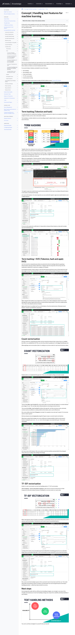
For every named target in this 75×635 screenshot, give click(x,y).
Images (7, 74)
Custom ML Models (56, 80)
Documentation (48, 3)
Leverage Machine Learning (9, 30)
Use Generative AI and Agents (8, 28)
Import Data (6, 18)
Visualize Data (7, 22)
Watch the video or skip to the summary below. (45, 20)
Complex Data (8, 46)
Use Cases (6, 120)
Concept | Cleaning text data (12, 65)
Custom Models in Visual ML (10, 42)
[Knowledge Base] (12, 4)
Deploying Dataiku (7, 125)
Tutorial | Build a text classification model (11, 72)
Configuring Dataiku (8, 127)
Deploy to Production (8, 96)
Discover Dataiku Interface (9, 13)
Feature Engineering (9, 34)
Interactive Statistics (9, 32)
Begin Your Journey (8, 11)
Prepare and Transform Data (9, 20)
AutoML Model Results (9, 38)
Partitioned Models (9, 83)
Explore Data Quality (8, 91)
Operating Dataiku (7, 129)
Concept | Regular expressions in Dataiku (11, 53)
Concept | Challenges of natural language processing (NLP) (12, 61)
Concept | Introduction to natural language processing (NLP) (12, 57)
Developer (68, 3)
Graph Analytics (9, 78)
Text (7, 50)
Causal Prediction (8, 44)
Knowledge (58, 3)
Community (38, 3)
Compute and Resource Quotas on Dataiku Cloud (9, 113)
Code (5, 100)
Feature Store (8, 89)
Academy (30, 3)
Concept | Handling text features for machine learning (12, 68)
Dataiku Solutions (7, 118)
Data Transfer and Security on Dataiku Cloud (10, 110)
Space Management (8, 107)
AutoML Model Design (9, 36)
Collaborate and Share (8, 25)
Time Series (8, 48)
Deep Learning (8, 85)
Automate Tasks (7, 94)
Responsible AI (8, 87)
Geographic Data (9, 76)
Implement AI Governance (9, 98)
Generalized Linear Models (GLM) (10, 81)
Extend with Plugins (8, 102)
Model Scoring (8, 40)
